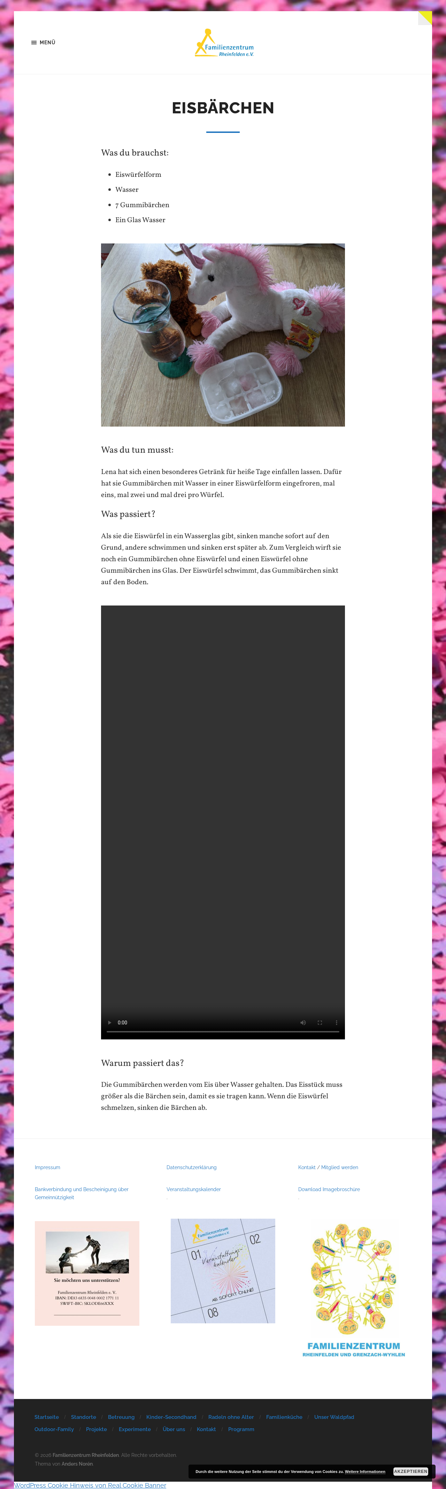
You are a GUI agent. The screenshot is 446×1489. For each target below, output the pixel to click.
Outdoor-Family (54, 1429)
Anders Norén (77, 1464)
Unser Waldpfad (334, 1417)
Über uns (174, 1429)
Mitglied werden (339, 1167)
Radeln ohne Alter (231, 1417)
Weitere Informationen (365, 1471)
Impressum (47, 1167)
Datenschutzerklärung (192, 1167)
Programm (241, 1429)
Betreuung (121, 1417)
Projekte (96, 1429)
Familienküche (284, 1417)
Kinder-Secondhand (171, 1417)
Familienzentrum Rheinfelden (86, 1455)
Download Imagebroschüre (329, 1189)
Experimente (135, 1429)
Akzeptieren (411, 1471)
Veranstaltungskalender (194, 1189)
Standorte (83, 1417)
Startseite (46, 1417)
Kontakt (307, 1167)
